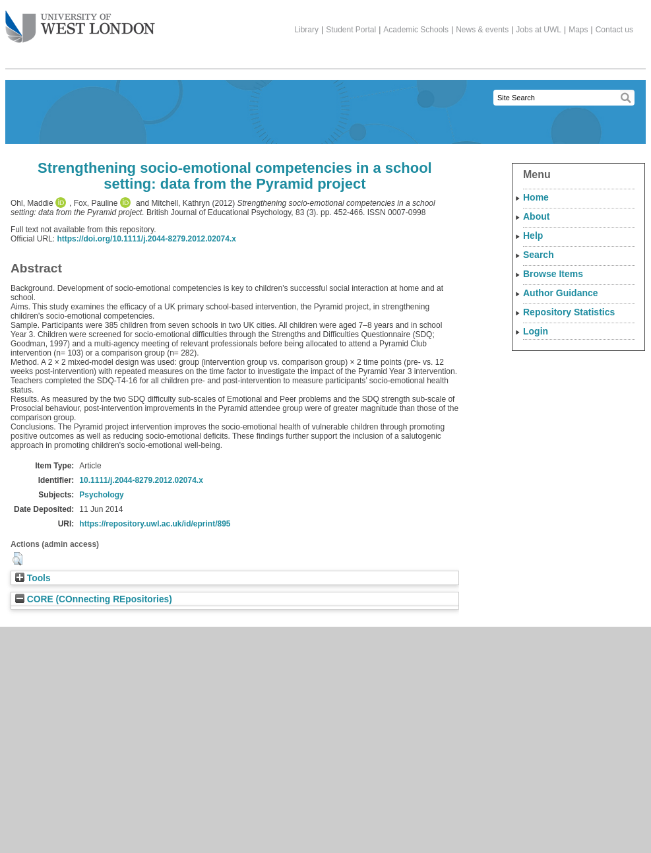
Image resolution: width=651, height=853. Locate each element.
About (536, 216)
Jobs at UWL (538, 29)
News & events (482, 29)
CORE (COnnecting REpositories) (93, 599)
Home (536, 197)
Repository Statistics (569, 312)
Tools (33, 578)
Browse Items (553, 274)
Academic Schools (416, 29)
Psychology (101, 494)
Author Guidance (560, 293)
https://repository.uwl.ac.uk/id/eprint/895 (154, 523)
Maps (578, 29)
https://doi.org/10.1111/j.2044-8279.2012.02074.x (146, 238)
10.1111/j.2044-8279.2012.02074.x (141, 480)
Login (535, 331)
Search (538, 254)
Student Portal (351, 29)
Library (306, 29)
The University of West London (80, 21)
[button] (17, 559)
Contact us (614, 29)
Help (533, 235)
